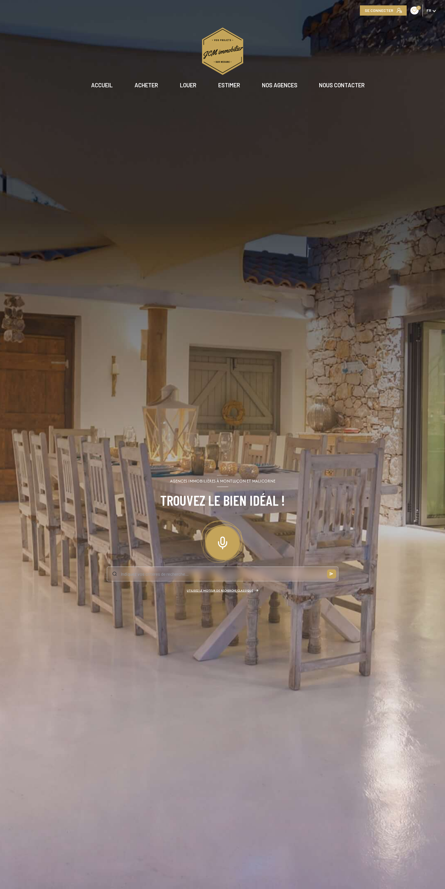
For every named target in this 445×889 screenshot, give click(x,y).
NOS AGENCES (279, 85)
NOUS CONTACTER (342, 85)
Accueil (102, 85)
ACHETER (146, 85)
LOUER (188, 85)
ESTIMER (229, 85)
